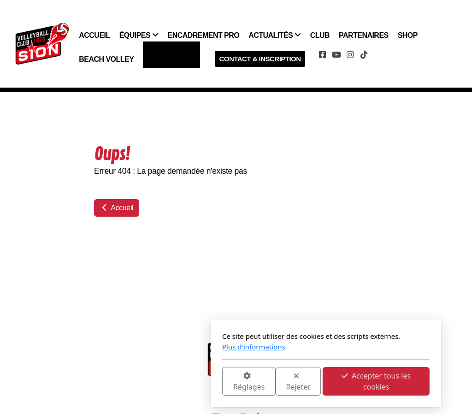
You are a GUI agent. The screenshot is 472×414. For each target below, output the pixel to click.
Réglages (159, 382)
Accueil (116, 208)
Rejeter (208, 382)
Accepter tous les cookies (286, 381)
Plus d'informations (163, 346)
